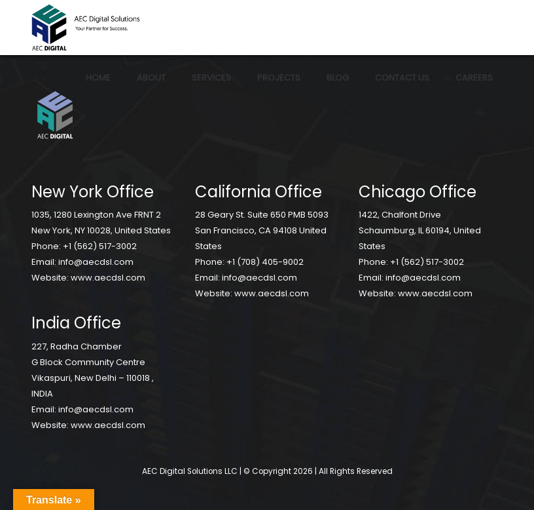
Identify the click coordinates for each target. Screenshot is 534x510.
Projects (278, 77)
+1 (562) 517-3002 (100, 246)
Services (211, 77)
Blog (338, 77)
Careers (474, 77)
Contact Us (402, 77)
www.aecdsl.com (108, 277)
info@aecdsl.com (96, 262)
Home (98, 77)
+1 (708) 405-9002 (265, 262)
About (151, 77)
